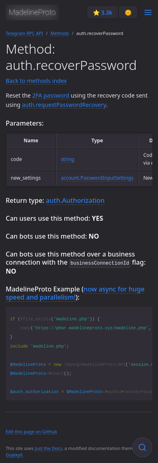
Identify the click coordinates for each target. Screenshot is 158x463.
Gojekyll (14, 454)
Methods (59, 33)
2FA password (50, 95)
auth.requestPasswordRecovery (64, 105)
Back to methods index (36, 81)
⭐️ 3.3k (102, 12)
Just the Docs (48, 448)
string (68, 159)
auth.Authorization (75, 200)
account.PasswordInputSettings (97, 177)
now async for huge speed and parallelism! (75, 292)
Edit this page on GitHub (31, 431)
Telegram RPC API (24, 33)
